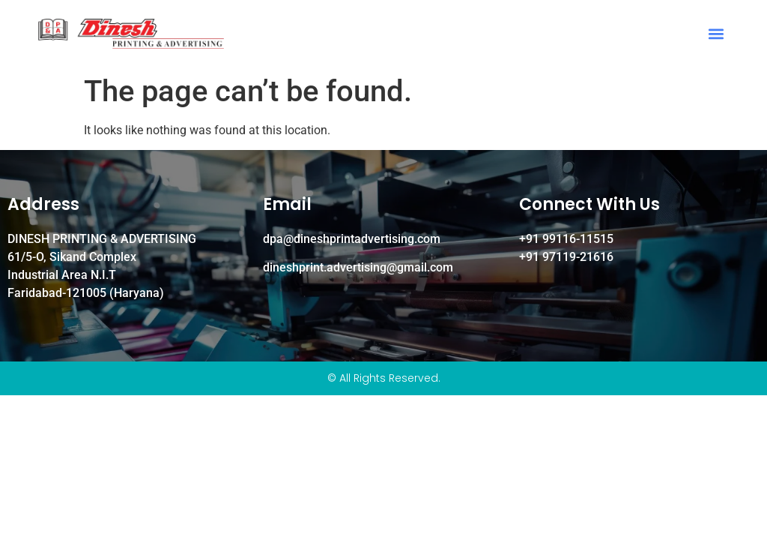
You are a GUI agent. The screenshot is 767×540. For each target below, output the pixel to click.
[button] (716, 34)
